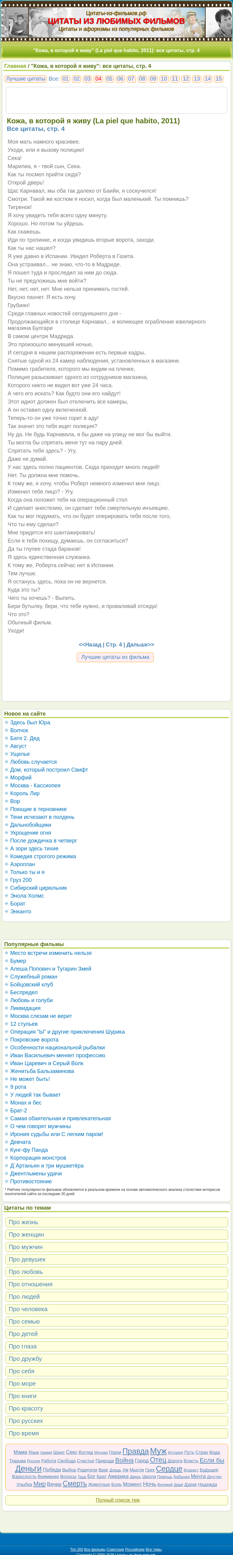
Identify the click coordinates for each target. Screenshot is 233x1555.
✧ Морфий (18, 778)
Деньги (28, 1468)
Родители (87, 1469)
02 (76, 79)
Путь (189, 1452)
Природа (105, 1460)
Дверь (135, 1476)
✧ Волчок (16, 730)
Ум (125, 1469)
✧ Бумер (15, 961)
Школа (149, 1476)
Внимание (48, 1476)
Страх (201, 1452)
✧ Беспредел (21, 992)
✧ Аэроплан (19, 864)
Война (124, 1460)
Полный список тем (118, 1500)
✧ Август (15, 746)
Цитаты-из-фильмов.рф (116, 13)
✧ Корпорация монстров (35, 1158)
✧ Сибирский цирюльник (35, 888)
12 (186, 79)
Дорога (174, 1460)
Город (142, 1461)
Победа (52, 1470)
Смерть (75, 1483)
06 (120, 79)
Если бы (212, 1460)
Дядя (178, 1484)
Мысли (137, 1469)
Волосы (68, 1476)
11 (175, 79)
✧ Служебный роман (30, 977)
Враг (103, 1469)
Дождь (115, 1470)
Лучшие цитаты (25, 79)
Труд (82, 1476)
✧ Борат (14, 904)
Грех (150, 1469)
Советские (115, 1549)
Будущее (209, 1469)
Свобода (66, 1460)
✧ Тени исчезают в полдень (39, 817)
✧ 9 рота (15, 1087)
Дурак (190, 1484)
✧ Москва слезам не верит (38, 1016)
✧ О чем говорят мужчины (37, 1126)
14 (208, 79)
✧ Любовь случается (30, 762)
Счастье (85, 1460)
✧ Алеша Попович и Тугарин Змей (47, 969)
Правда (135, 1451)
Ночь (149, 1484)
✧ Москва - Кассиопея (32, 785)
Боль (116, 1484)
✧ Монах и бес (23, 1103)
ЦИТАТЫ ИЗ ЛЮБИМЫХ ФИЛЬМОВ (116, 20)
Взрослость (24, 1476)
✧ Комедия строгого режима (40, 856)
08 (142, 79)
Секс (71, 1452)
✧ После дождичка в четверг (40, 841)
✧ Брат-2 (15, 1111)
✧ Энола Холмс (24, 896)
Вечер (54, 1484)
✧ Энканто (17, 912)
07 (131, 79)
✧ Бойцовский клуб (28, 985)
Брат (101, 1476)
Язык (34, 1452)
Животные (99, 1484)
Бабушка (182, 1476)
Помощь (164, 1476)
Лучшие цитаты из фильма (115, 657)
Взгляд (86, 1452)
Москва (101, 1452)
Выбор (69, 1469)
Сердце (169, 1468)
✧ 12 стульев (21, 1024)
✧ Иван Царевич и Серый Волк (43, 1063)
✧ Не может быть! (27, 1079)
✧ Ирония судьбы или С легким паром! (53, 1134)
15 (219, 79)
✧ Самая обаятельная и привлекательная (57, 1118)
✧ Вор (12, 801)
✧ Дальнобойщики (27, 825)
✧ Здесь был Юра (27, 722)
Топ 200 (76, 1549)
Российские (135, 1549)
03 (87, 79)
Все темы (154, 1549)
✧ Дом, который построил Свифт (46, 770)
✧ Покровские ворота (31, 1040)
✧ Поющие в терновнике (35, 809)
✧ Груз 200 (18, 880)
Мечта (198, 1476)
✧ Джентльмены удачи (33, 1174)
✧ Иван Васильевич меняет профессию (54, 1055)
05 (109, 79)
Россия (33, 1461)
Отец (158, 1460)
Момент (132, 1484)
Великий (165, 1484)
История (175, 1452)
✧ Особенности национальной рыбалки (54, 1048)
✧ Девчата (17, 1142)
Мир (39, 1483)
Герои (115, 1452)
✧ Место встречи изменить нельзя (48, 953)
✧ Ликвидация (22, 1008)
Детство (214, 1476)
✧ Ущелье (17, 754)
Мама (20, 1452)
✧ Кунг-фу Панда (26, 1150)
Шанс (59, 1452)
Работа (48, 1460)
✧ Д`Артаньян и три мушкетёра (44, 1166)
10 (164, 79)
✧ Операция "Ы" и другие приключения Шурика (64, 1032)
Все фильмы (95, 1549)
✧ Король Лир (22, 793)
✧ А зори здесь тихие (31, 849)
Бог (91, 1476)
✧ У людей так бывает (32, 1095)
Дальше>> (140, 645)
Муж (158, 1451)
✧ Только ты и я (24, 872)
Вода (214, 1452)
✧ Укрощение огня (27, 833)
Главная (15, 66)
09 (153, 79)
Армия (46, 1452)
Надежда (207, 1484)
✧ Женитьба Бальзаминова (39, 1071)
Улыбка (24, 1484)
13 (197, 79)
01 (65, 79)
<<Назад (90, 645)
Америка (118, 1476)
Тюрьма (17, 1460)
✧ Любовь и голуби (28, 1000)
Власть (191, 1460)
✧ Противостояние (28, 1181)
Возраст (191, 1470)
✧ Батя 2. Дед (22, 738)
